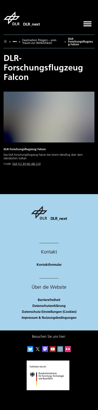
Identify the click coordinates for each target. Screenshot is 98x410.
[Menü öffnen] (87, 22)
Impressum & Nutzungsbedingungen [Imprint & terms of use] (49, 317)
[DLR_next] (22, 18)
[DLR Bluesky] (30, 350)
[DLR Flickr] (68, 350)
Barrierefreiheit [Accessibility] (49, 300)
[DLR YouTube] (53, 350)
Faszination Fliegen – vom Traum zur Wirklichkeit (39, 41)
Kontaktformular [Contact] (49, 264)
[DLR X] (38, 350)
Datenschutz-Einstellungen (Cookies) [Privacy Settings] (49, 311)
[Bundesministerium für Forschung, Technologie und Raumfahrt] (49, 389)
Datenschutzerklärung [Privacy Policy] (49, 306)
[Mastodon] (45, 350)
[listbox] (15, 41)
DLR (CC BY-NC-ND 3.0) (27, 164)
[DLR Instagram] (60, 350)
